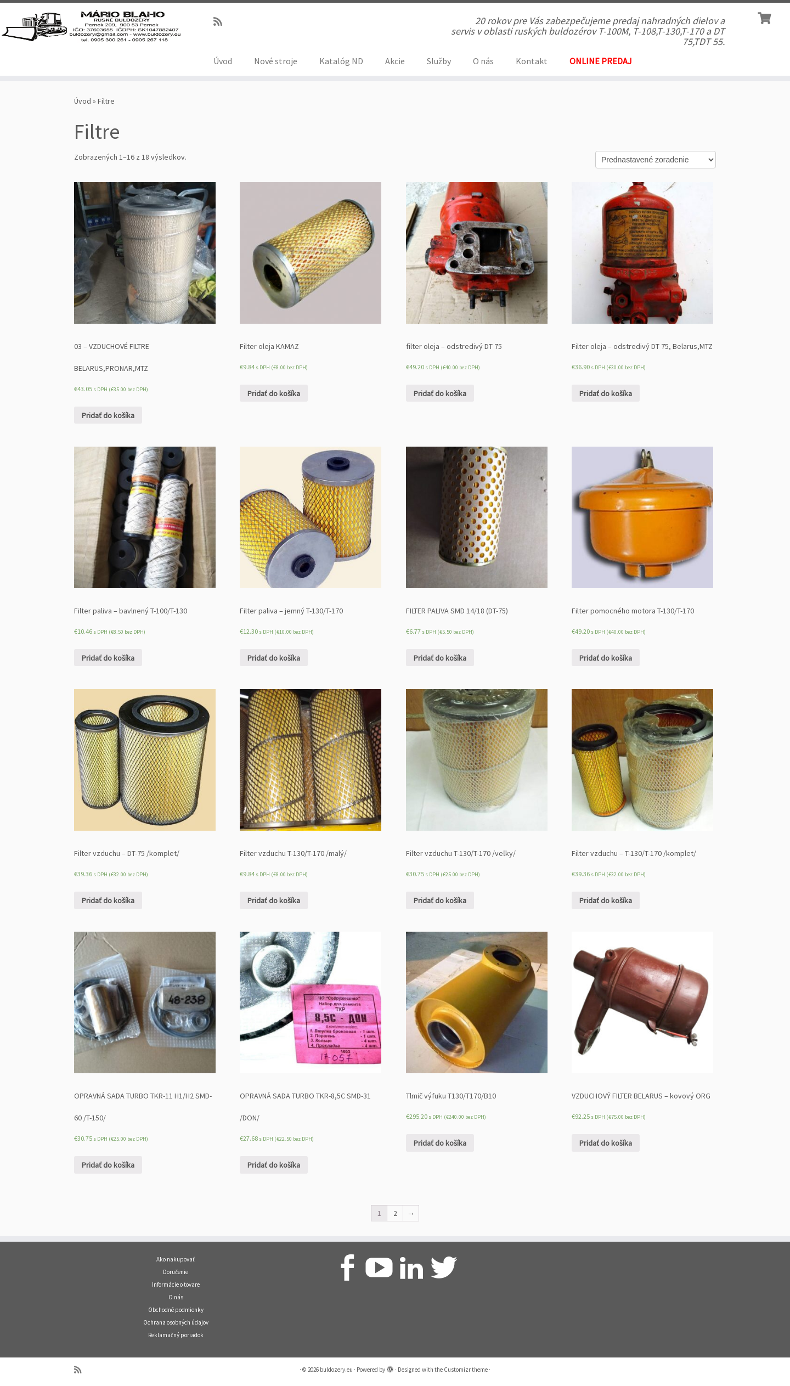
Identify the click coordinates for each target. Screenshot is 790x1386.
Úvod (222, 60)
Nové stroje (275, 60)
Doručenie (175, 1272)
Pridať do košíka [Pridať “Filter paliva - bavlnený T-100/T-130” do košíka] (108, 658)
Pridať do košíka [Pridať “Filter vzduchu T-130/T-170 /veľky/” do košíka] (440, 900)
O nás (483, 60)
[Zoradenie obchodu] (655, 159)
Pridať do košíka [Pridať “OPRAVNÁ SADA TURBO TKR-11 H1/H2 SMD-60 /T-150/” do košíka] (108, 1165)
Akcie (395, 60)
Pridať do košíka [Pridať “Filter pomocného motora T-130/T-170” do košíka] (605, 658)
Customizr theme (466, 1369)
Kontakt (532, 60)
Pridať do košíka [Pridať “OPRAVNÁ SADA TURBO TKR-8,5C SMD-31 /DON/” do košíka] (273, 1165)
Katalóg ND (341, 60)
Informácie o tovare (176, 1284)
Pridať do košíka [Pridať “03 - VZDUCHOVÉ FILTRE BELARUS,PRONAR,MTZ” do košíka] (108, 415)
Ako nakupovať (175, 1259)
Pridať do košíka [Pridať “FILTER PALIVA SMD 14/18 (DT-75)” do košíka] (440, 658)
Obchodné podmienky (176, 1310)
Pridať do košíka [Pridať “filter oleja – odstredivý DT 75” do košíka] (440, 393)
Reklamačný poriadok (176, 1335)
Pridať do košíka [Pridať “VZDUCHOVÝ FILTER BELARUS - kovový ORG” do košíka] (605, 1143)
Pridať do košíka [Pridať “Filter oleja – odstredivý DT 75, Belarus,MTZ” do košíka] (605, 393)
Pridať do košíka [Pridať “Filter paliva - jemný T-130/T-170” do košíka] (273, 658)
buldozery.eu (336, 1369)
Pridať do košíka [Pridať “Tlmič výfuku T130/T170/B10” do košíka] (440, 1143)
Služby (439, 60)
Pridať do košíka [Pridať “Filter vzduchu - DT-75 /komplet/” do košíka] (108, 900)
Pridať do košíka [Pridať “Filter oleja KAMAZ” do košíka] (273, 393)
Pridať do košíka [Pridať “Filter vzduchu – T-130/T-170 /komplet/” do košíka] (605, 900)
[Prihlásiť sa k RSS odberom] (221, 21)
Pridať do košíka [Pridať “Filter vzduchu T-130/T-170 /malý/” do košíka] (273, 900)
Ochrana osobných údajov (175, 1322)
